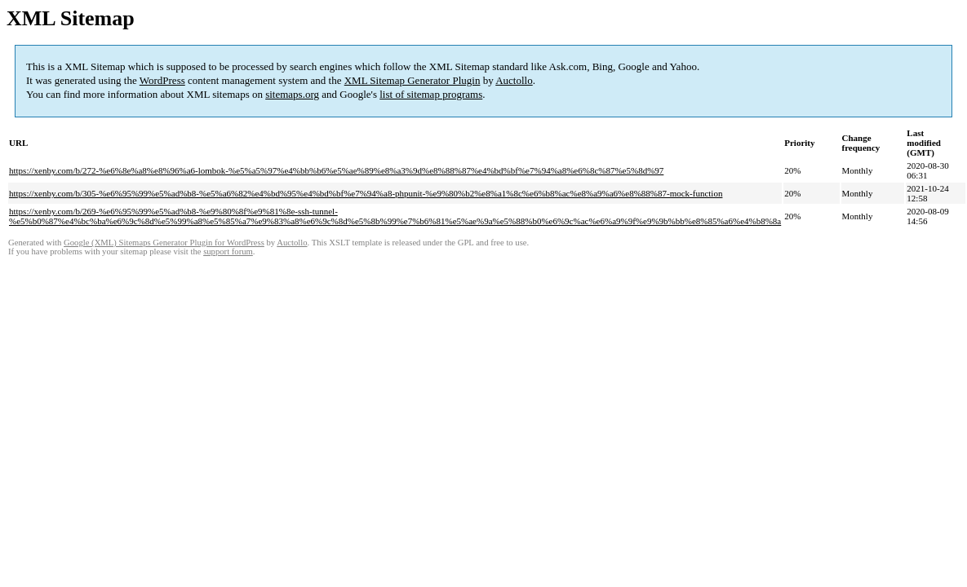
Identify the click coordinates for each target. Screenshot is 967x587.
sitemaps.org (292, 94)
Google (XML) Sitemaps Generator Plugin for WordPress (164, 242)
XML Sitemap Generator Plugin (412, 80)
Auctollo (514, 80)
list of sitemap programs (430, 94)
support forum (228, 251)
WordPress (162, 80)
